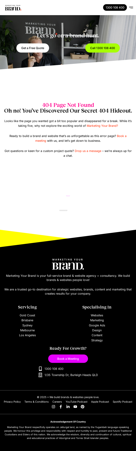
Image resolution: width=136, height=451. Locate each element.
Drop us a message (88, 151)
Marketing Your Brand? (102, 126)
